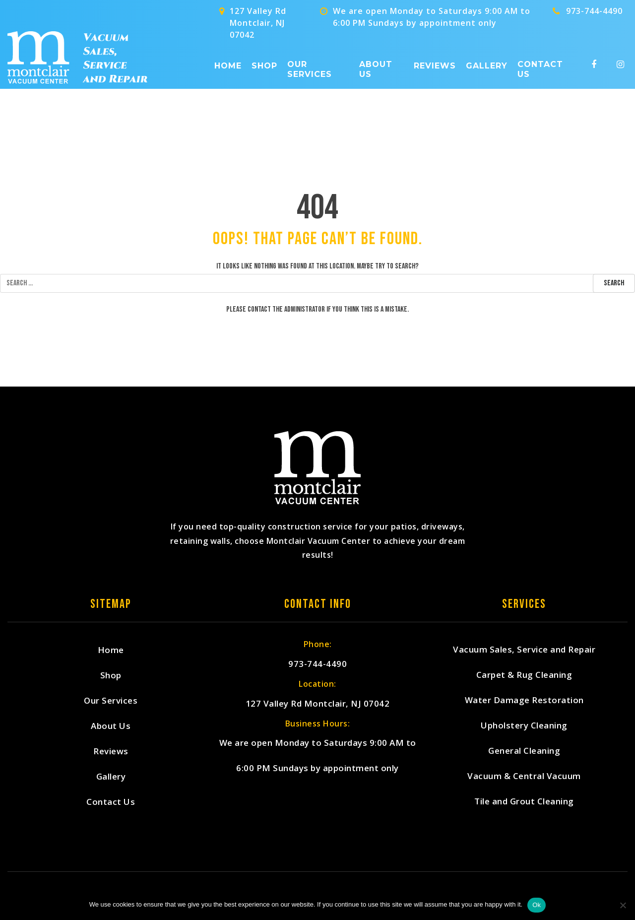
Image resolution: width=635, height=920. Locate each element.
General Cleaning (524, 751)
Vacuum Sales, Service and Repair (524, 650)
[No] (623, 905)
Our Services (309, 69)
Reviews (435, 65)
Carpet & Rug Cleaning (524, 675)
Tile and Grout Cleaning (524, 801)
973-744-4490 (594, 10)
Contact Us (540, 69)
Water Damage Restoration (524, 700)
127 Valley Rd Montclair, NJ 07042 (318, 704)
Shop (264, 65)
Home (228, 65)
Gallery (487, 65)
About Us (375, 69)
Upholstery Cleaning (524, 725)
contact (259, 309)
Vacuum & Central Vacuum (524, 776)
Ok (536, 905)
